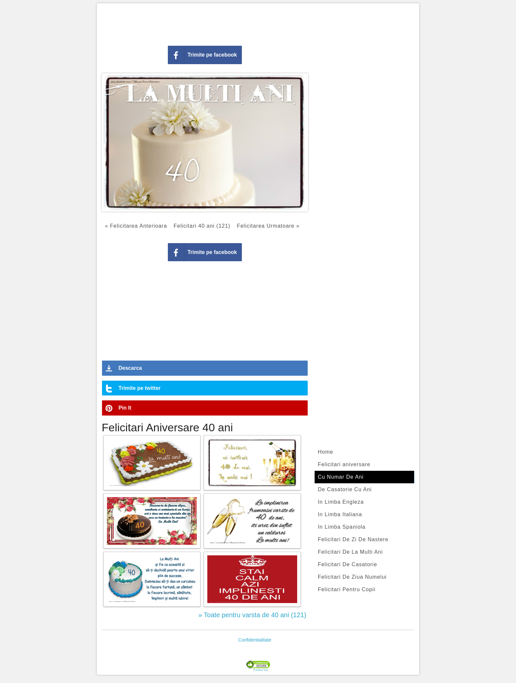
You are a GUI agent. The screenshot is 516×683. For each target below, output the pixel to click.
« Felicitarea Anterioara (136, 226)
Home (325, 452)
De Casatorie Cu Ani (345, 489)
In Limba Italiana (340, 514)
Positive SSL (260, 670)
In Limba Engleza (341, 502)
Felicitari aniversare (344, 464)
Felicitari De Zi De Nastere (353, 539)
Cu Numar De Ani (341, 477)
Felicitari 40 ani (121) (202, 226)
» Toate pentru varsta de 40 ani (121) (252, 615)
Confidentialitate (254, 640)
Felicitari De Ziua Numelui (352, 577)
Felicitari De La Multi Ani (350, 552)
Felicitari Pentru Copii (346, 589)
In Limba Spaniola (342, 527)
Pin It (124, 408)
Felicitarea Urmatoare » (268, 226)
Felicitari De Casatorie (347, 564)
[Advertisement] (258, 23)
